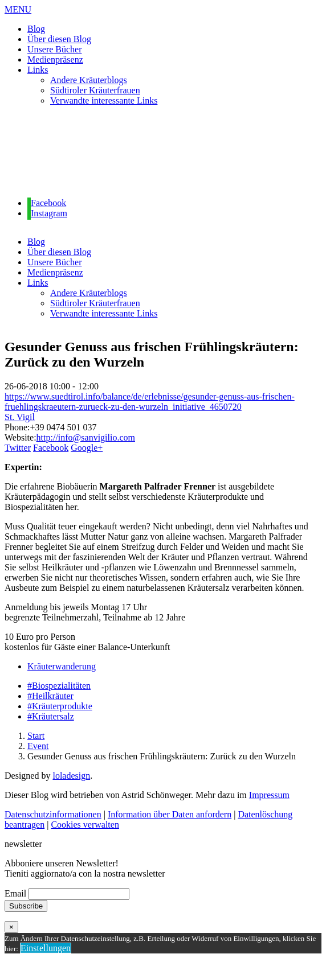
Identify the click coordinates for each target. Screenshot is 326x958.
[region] (163, 152)
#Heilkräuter (50, 696)
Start (35, 736)
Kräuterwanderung (61, 666)
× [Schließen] (11, 927)
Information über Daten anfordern (169, 814)
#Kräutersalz (50, 716)
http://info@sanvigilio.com (85, 437)
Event (37, 746)
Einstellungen (46, 948)
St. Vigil (20, 417)
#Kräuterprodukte (59, 706)
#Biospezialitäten (59, 685)
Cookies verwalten (85, 824)
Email (15, 893)
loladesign (71, 775)
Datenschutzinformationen (53, 814)
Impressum (269, 795)
